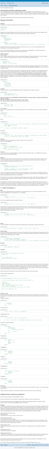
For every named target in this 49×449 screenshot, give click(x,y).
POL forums (38, 442)
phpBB (20, 447)
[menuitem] (9, 3)
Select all (5, 27)
